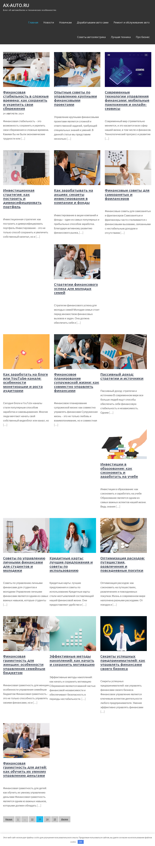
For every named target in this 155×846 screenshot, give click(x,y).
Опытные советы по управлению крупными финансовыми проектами (75, 98)
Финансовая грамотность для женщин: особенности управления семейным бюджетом (24, 664)
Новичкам (65, 22)
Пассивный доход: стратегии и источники (121, 376)
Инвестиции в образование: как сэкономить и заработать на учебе (119, 470)
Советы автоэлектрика (91, 37)
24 (47, 819)
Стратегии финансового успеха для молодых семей (76, 288)
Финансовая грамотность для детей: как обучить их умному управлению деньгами (25, 769)
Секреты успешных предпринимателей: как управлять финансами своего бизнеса (122, 662)
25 (55, 819)
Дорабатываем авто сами (92, 22)
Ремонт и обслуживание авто (132, 22)
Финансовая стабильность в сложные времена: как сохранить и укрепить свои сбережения (26, 100)
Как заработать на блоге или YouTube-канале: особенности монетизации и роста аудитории (25, 382)
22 (32, 819)
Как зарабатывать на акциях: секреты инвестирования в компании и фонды (73, 196)
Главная (33, 22)
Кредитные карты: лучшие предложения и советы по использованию (71, 564)
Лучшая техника (121, 37)
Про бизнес (143, 37)
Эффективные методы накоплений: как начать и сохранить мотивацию (72, 660)
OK (80, 842)
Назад (8, 819)
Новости (48, 22)
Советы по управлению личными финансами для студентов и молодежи (24, 564)
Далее (64, 819)
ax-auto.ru (16, 5)
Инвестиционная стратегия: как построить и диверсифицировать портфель (22, 198)
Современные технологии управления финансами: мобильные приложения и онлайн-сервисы (127, 100)
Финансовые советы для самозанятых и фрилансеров (127, 194)
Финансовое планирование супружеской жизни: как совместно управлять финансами (76, 382)
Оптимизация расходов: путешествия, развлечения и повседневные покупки (122, 564)
